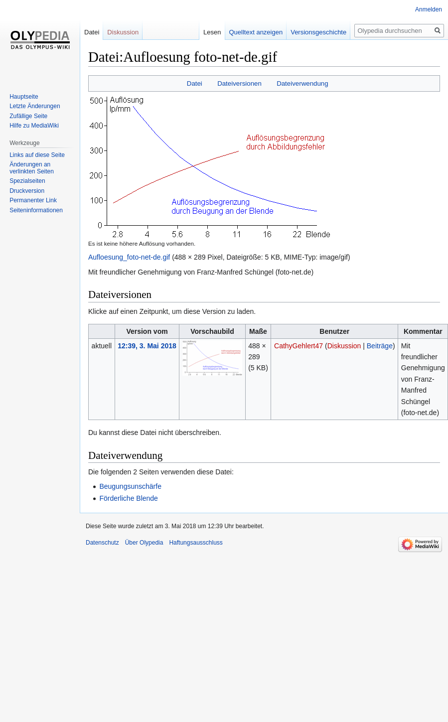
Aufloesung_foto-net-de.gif (129, 257)
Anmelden (428, 9)
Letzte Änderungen (34, 106)
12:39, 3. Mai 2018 (147, 346)
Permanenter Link (33, 200)
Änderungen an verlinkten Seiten (31, 168)
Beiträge (380, 346)
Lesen (201, 32)
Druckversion (26, 190)
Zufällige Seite (28, 116)
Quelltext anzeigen (245, 32)
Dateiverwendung (302, 83)
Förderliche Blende (128, 498)
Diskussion (344, 346)
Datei (194, 83)
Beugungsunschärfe (130, 486)
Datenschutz (102, 542)
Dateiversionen (239, 83)
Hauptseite (23, 96)
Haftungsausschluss (195, 542)
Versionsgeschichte (308, 32)
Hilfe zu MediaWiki (34, 125)
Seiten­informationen (36, 210)
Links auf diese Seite (37, 154)
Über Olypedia (144, 542)
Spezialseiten (27, 180)
